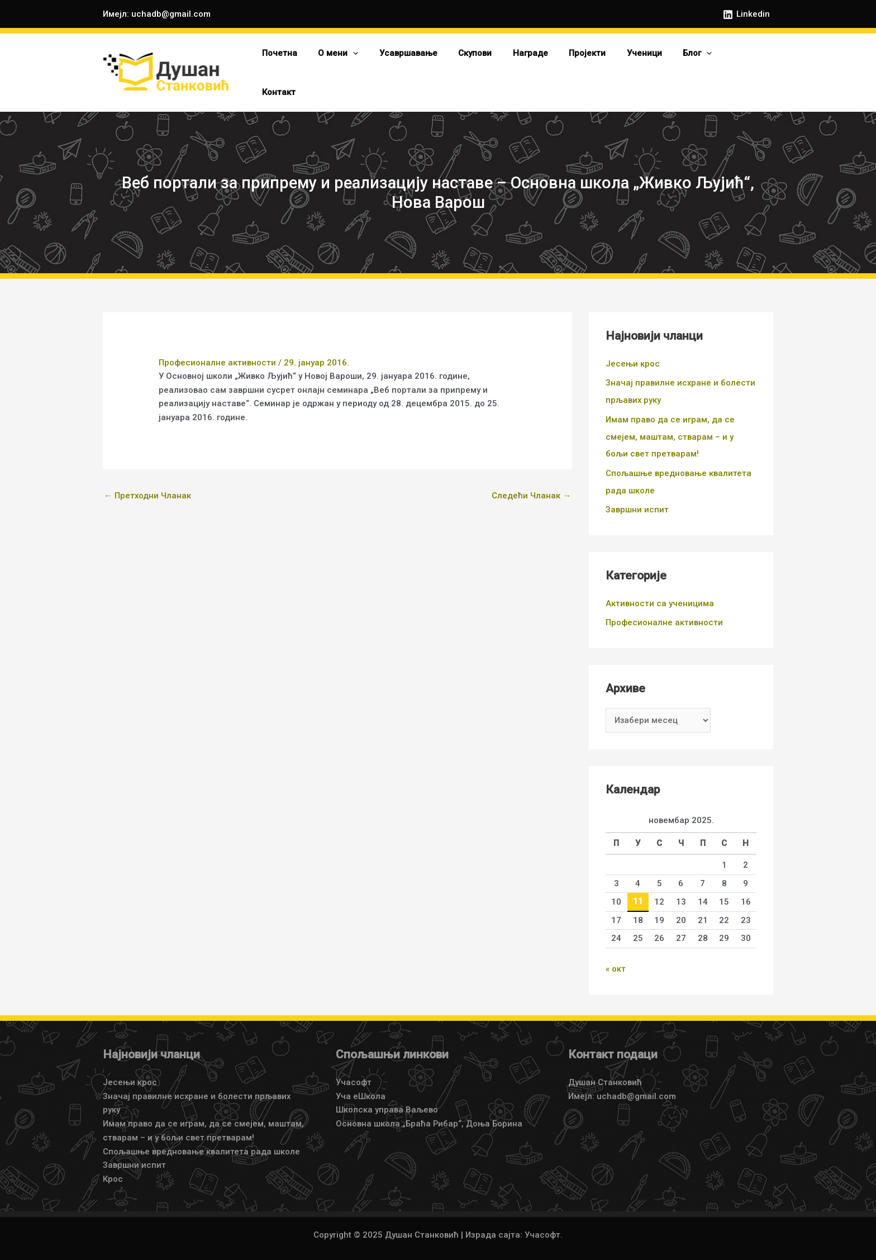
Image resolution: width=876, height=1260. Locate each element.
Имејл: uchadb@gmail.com (157, 14)
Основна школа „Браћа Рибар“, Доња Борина (429, 1100)
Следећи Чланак (531, 477)
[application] (380, 63)
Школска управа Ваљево (387, 1086)
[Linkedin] (746, 14)
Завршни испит (637, 487)
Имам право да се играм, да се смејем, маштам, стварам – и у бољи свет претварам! (670, 416)
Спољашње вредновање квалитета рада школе (201, 1127)
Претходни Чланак (148, 477)
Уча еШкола (360, 1072)
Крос (113, 1155)
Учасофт (354, 1058)
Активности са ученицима (660, 581)
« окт (616, 945)
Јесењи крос (633, 345)
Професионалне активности (217, 344)
